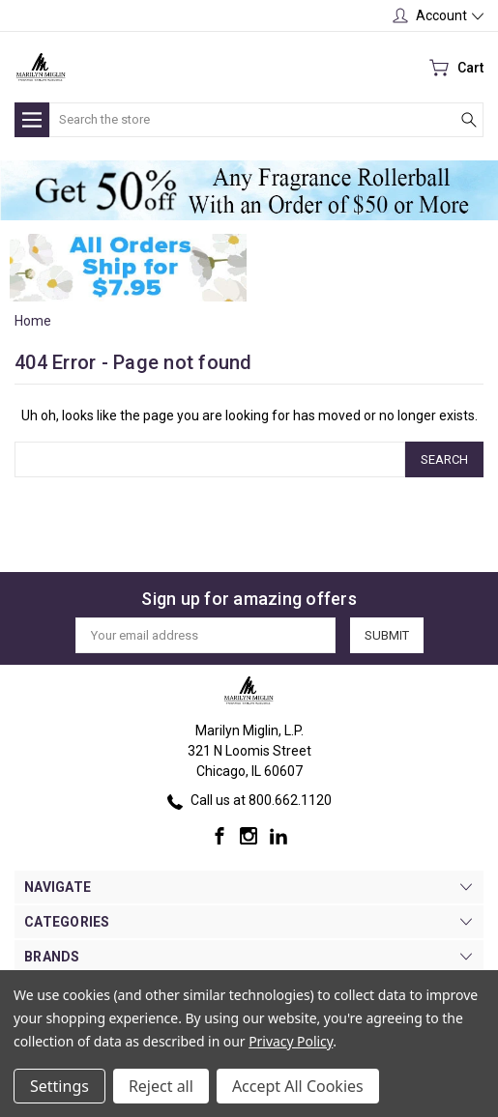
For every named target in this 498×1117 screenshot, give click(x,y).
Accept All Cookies (298, 1086)
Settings (59, 1086)
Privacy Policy (291, 1041)
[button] (249, 190)
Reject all (161, 1086)
